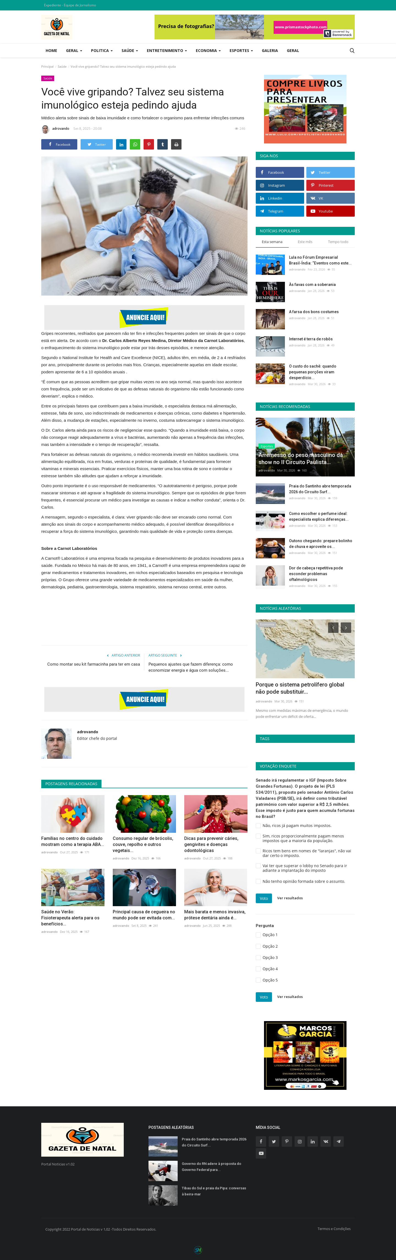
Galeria (270, 50)
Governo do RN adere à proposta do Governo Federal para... (211, 1167)
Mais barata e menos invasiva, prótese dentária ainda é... (215, 914)
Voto (264, 898)
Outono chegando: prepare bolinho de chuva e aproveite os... (320, 544)
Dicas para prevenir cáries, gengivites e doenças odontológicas (211, 844)
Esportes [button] (241, 50)
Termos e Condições (334, 1228)
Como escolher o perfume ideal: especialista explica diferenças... (319, 516)
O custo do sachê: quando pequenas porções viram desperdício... (312, 372)
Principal (47, 66)
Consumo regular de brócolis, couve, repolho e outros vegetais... (143, 844)
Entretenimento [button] (167, 50)
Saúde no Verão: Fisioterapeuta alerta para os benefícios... (70, 918)
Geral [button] (74, 50)
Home (51, 50)
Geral (293, 50)
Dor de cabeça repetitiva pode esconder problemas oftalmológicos (316, 574)
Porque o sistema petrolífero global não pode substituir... (300, 688)
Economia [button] (208, 50)
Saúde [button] (130, 50)
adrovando (55, 129)
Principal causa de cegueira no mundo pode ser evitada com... (144, 914)
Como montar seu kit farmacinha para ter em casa (93, 664)
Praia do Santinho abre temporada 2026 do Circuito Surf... (320, 489)
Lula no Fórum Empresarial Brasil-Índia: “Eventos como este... (320, 260)
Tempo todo (338, 241)
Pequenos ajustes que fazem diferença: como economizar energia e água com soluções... (190, 667)
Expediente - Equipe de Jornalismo (70, 5)
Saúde (62, 66)
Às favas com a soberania (312, 284)
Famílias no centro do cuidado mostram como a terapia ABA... (72, 841)
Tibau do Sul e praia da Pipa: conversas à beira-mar (214, 1191)
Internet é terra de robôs (311, 339)
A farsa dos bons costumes (314, 312)
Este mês (305, 241)
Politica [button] (102, 50)
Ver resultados (290, 898)
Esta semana (272, 241)
